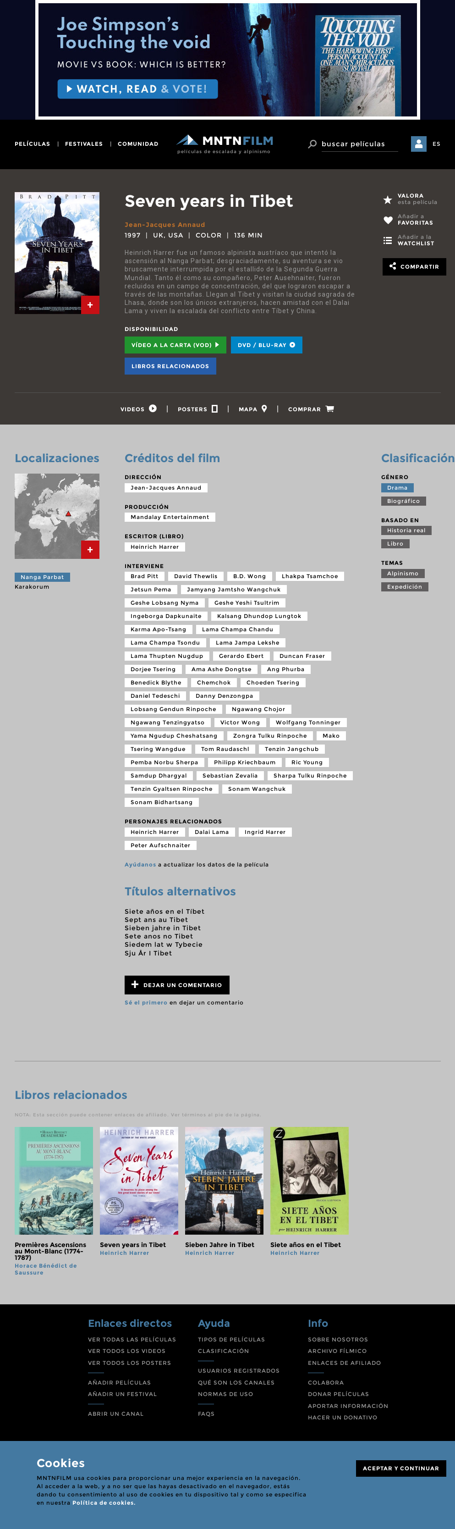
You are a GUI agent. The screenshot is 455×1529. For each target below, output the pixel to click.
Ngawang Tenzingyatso (168, 722)
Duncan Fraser (302, 655)
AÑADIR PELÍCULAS (119, 1382)
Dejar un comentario (177, 984)
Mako (331, 735)
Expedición (404, 586)
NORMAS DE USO (225, 1394)
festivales (84, 143)
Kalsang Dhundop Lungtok (259, 616)
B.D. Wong (249, 576)
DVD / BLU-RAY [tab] (267, 345)
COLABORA (326, 1382)
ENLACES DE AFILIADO (344, 1362)
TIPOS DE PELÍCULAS (231, 1339)
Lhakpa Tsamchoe (310, 576)
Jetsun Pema (151, 589)
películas (32, 143)
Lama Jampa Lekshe (248, 642)
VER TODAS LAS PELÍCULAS (132, 1339)
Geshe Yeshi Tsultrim (247, 602)
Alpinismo (403, 573)
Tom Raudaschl (225, 748)
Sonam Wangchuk (257, 788)
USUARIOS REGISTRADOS (239, 1370)
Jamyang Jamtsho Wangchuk (234, 589)
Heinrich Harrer (155, 546)
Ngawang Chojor (258, 709)
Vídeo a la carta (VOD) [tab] (175, 345)
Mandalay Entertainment (170, 516)
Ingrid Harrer (265, 831)
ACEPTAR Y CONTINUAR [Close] (401, 1468)
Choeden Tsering (273, 682)
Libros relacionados (170, 366)
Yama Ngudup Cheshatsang (174, 735)
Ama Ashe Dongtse (222, 669)
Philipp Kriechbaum (245, 762)
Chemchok (214, 682)
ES (437, 143)
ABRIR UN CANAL (116, 1413)
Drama (397, 487)
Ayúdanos (140, 864)
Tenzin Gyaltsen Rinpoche (172, 788)
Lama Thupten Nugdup (167, 655)
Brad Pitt (145, 576)
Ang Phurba (286, 669)
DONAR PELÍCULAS (338, 1394)
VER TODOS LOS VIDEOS (127, 1350)
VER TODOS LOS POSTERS (129, 1362)
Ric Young (307, 762)
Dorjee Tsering (153, 669)
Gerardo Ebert (241, 655)
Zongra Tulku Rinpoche (270, 735)
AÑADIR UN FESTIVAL (122, 1394)
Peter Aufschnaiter (161, 845)
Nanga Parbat (42, 577)
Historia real (406, 530)
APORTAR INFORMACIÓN (348, 1405)
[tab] (90, 305)
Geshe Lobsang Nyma (165, 602)
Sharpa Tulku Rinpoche (310, 775)
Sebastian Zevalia (230, 775)
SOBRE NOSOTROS (338, 1339)
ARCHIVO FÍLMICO (337, 1350)
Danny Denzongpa (224, 695)
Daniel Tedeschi (155, 695)
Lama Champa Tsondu (165, 642)
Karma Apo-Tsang (158, 629)
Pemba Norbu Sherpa (164, 762)
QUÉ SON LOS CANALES (236, 1382)
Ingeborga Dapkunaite (166, 616)
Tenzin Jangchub (292, 748)
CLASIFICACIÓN (223, 1350)
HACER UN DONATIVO (343, 1417)
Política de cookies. (104, 1502)
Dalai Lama (212, 831)
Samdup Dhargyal (159, 775)
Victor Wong (240, 722)
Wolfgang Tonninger (308, 722)
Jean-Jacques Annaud (165, 225)
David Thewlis (196, 576)
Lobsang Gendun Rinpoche (173, 709)
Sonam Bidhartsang (162, 802)
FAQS (206, 1413)
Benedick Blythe (156, 682)
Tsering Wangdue (158, 748)
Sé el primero (146, 1002)
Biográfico (403, 500)
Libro (395, 543)
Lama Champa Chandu (238, 629)
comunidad (138, 143)
